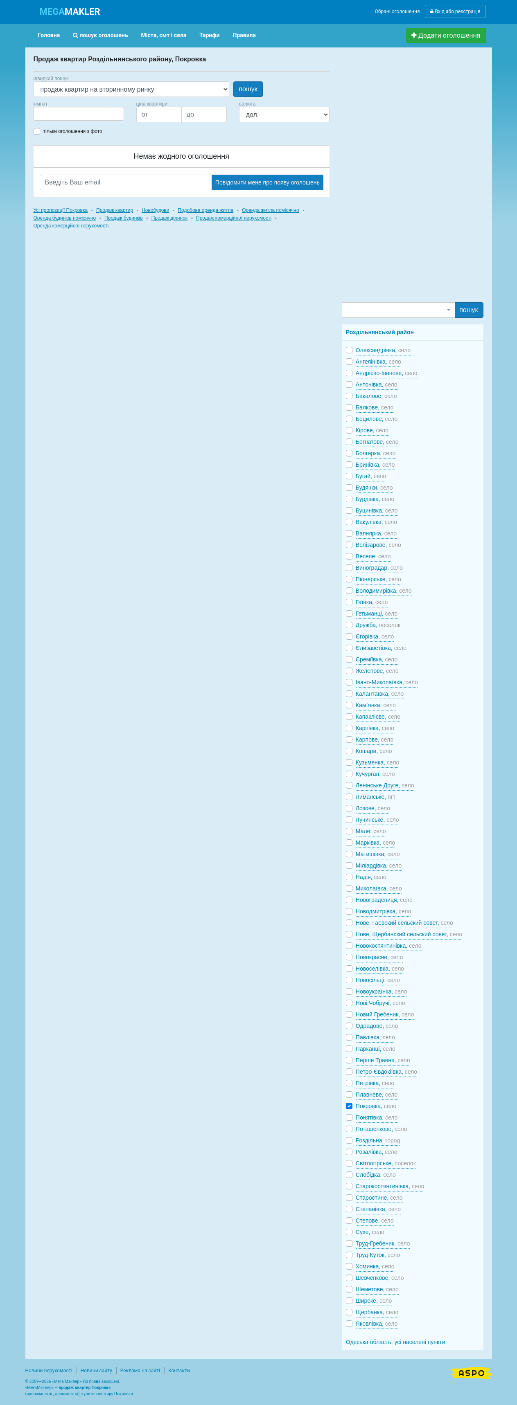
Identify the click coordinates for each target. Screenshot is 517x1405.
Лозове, (373, 808)
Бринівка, (375, 464)
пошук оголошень (100, 35)
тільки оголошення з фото (72, 131)
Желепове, (377, 671)
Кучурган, (375, 774)
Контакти (179, 1371)
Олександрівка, (383, 350)
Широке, (374, 1300)
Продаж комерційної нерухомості (233, 218)
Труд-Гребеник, (383, 1243)
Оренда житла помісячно (270, 210)
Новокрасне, (379, 957)
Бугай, (371, 476)
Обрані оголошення (397, 11)
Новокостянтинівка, (389, 945)
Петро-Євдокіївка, (386, 1071)
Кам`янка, (376, 705)
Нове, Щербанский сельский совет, (409, 934)
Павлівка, (375, 1037)
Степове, (375, 1220)
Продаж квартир (114, 210)
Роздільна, (378, 1140)
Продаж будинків (123, 218)
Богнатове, (377, 441)
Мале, (371, 831)
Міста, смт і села (164, 35)
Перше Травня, (383, 1060)
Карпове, (374, 739)
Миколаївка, (379, 888)
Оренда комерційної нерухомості (71, 226)
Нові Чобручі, (380, 1003)
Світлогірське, (386, 1163)
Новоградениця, (384, 900)
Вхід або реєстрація (455, 11)
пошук (248, 88)
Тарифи (209, 35)
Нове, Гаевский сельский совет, (404, 922)
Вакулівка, (376, 522)
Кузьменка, (377, 762)
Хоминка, (375, 1266)
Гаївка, (372, 602)
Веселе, (373, 556)
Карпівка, (375, 728)
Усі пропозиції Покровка (61, 210)
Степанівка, (378, 1209)
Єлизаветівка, (381, 648)
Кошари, (374, 751)
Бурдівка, (375, 499)
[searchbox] (48, 113)
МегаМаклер (39, 1387)
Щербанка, (377, 1312)
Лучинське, (377, 819)
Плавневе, (376, 1094)
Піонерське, (378, 579)
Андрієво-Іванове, (387, 373)
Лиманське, (375, 797)
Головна (49, 35)
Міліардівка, (379, 865)
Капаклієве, (378, 716)
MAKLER (70, 12)
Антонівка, (376, 384)
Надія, (371, 877)
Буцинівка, (376, 510)
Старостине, (379, 1197)
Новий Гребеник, (385, 1014)
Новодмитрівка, (383, 911)
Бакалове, (376, 396)
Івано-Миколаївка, (387, 682)
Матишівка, (378, 854)
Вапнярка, (376, 533)
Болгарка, (376, 453)
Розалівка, (376, 1152)
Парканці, (375, 1048)
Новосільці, (378, 980)
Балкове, (375, 407)
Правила (244, 35)
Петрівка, (375, 1083)
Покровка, (376, 1106)
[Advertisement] (403, 178)
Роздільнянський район (380, 332)
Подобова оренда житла (205, 210)
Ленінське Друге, (385, 785)
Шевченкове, (380, 1278)
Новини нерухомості (48, 1371)
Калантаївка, (380, 693)
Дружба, (378, 625)
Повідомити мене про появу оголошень (267, 182)
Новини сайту (96, 1371)
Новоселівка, (380, 968)
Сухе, (370, 1232)
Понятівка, (377, 1117)
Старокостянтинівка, (390, 1186)
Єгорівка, (375, 636)
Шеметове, (377, 1289)
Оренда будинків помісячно (65, 218)
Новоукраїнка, (381, 991)
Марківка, (375, 842)
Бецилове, (376, 419)
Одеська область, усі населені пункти (395, 1342)
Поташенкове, (381, 1129)
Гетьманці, (376, 613)
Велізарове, (378, 545)
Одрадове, (377, 1026)
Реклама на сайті (140, 1371)
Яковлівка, (376, 1323)
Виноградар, (379, 567)
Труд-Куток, (378, 1255)
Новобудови (155, 210)
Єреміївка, (376, 659)
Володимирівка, (384, 590)
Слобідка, (376, 1174)
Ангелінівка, (378, 361)
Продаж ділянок (169, 218)
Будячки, (374, 487)
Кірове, (372, 430)
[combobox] (79, 114)
